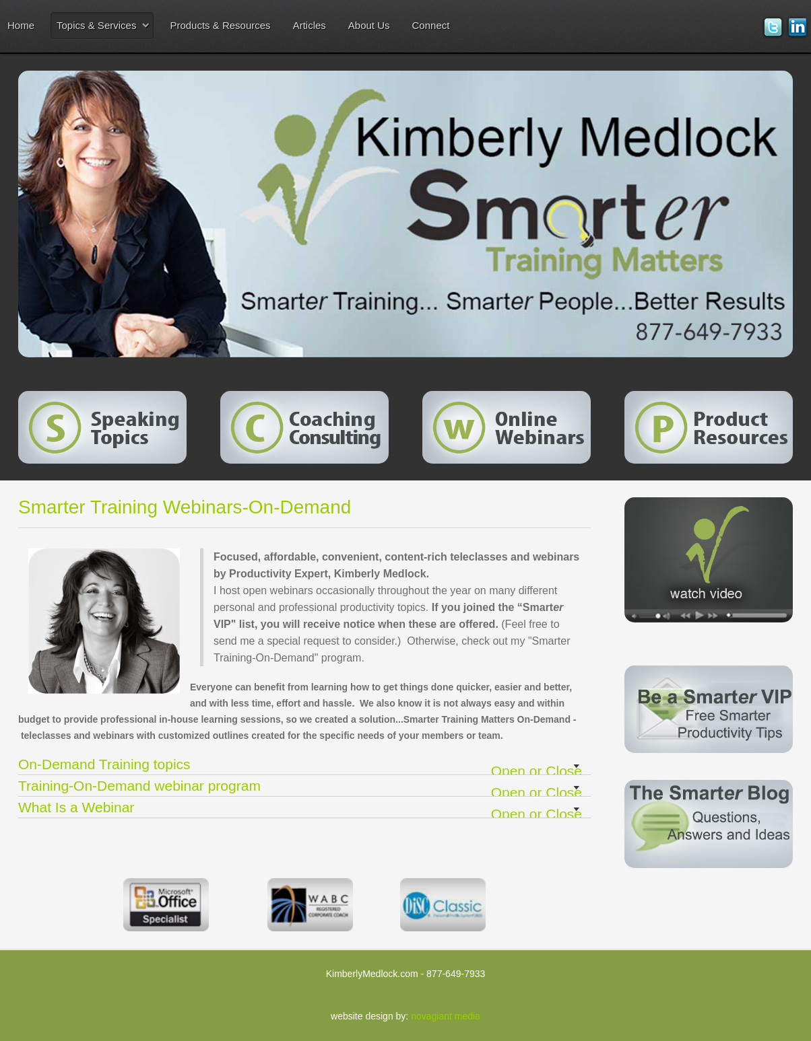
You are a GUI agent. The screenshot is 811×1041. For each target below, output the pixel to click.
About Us (369, 25)
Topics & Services (96, 25)
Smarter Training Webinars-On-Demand (184, 507)
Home (20, 25)
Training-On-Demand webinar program (304, 787)
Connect (431, 25)
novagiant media (445, 1016)
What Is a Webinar (304, 808)
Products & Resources (220, 25)
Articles (309, 25)
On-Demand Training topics (304, 765)
